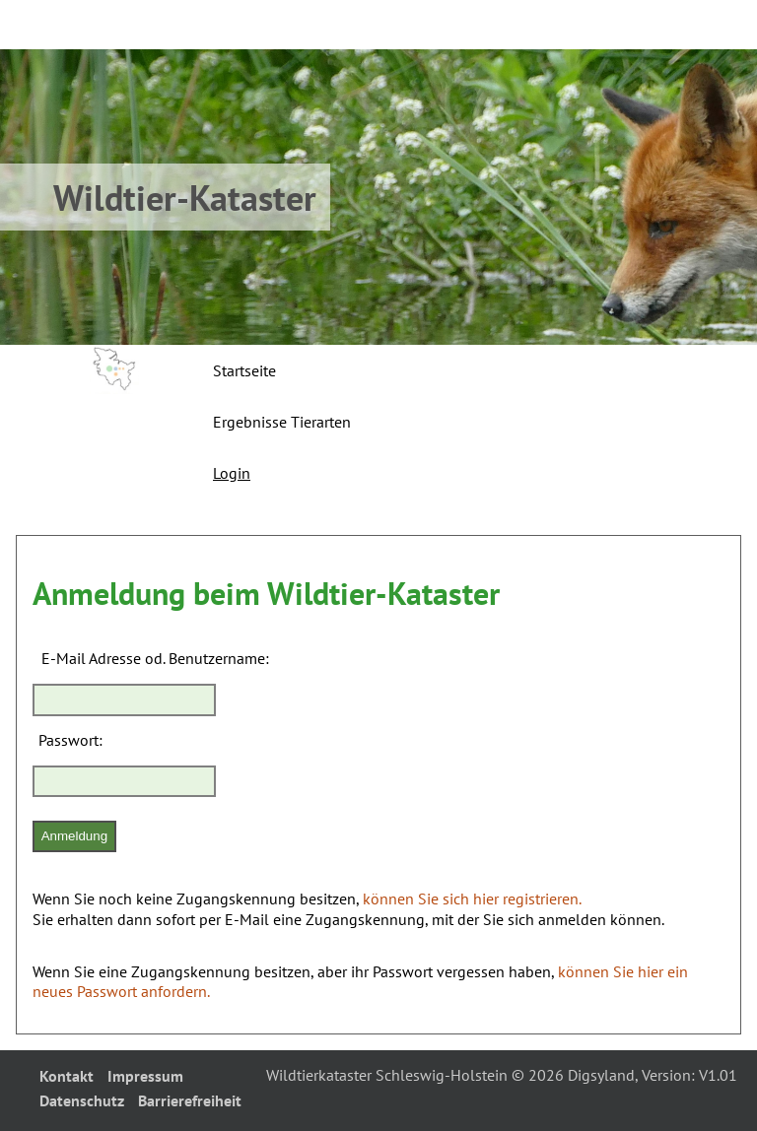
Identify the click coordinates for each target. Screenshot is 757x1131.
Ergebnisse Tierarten (282, 422)
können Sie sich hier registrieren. (472, 898)
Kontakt (66, 1076)
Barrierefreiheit (189, 1100)
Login (231, 473)
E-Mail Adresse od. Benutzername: (155, 658)
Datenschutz (81, 1100)
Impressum (145, 1076)
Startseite (244, 370)
